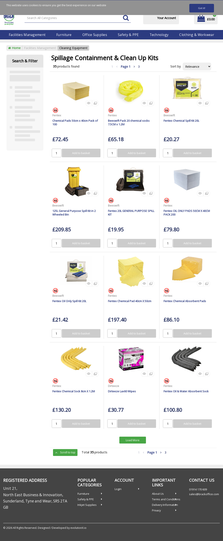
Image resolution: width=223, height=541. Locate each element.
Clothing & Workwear (196, 34)
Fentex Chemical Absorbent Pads (185, 301)
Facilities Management (27, 34)
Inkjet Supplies (87, 505)
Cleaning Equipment (73, 48)
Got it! (201, 8)
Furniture (64, 34)
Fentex (56, 115)
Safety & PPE (128, 34)
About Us (158, 494)
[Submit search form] (126, 18)
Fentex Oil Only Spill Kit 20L (69, 301)
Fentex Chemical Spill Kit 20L (181, 121)
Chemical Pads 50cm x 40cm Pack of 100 (75, 122)
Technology (159, 34)
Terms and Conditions (166, 499)
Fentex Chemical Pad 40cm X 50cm (129, 301)
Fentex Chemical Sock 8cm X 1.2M (73, 391)
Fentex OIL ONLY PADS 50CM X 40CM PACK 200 (187, 212)
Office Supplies (94, 34)
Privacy (156, 510)
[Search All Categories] (77, 18)
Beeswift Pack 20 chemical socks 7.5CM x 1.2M (129, 122)
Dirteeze (113, 386)
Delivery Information (165, 505)
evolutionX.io (78, 528)
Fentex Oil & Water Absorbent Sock (186, 391)
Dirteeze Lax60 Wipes (122, 391)
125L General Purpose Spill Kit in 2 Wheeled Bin (74, 212)
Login (118, 489)
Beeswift (169, 115)
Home (14, 48)
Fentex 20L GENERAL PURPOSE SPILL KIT (131, 212)
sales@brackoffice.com (204, 494)
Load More (133, 440)
